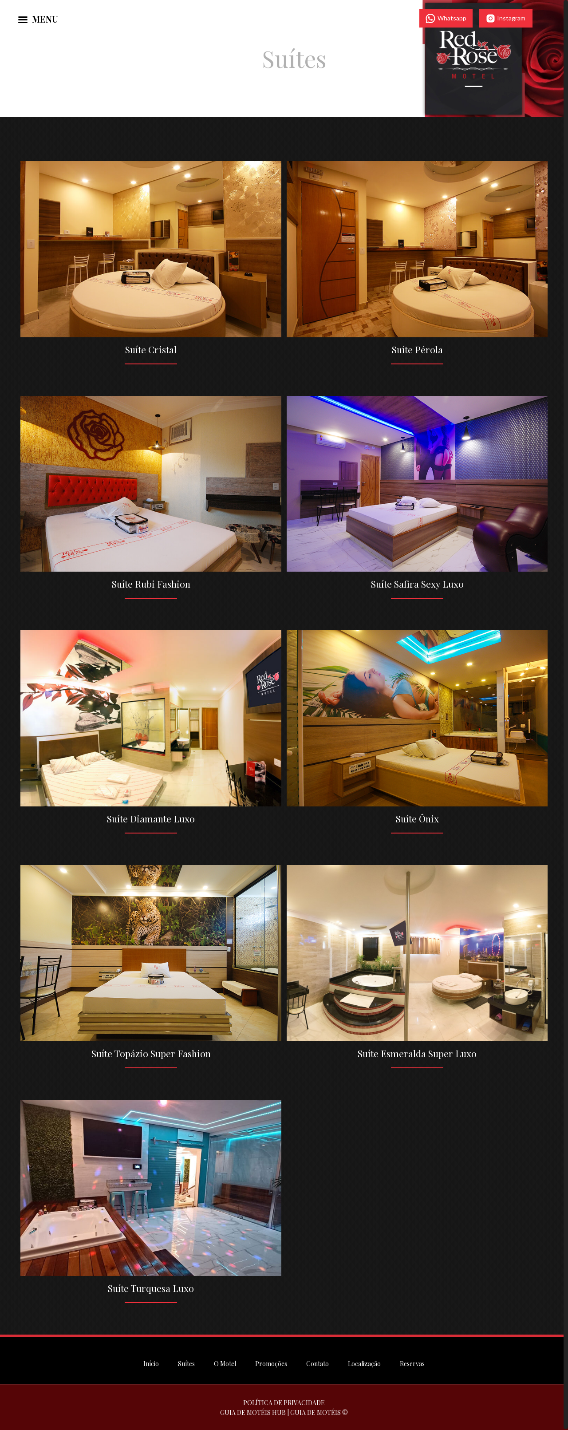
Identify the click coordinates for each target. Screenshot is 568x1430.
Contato (317, 1363)
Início (151, 1363)
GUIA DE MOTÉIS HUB (253, 1411)
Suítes (186, 1363)
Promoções (271, 1363)
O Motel (225, 1363)
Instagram (505, 18)
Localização (364, 1363)
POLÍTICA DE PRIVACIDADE (284, 1402)
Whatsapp (446, 18)
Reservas (412, 1363)
